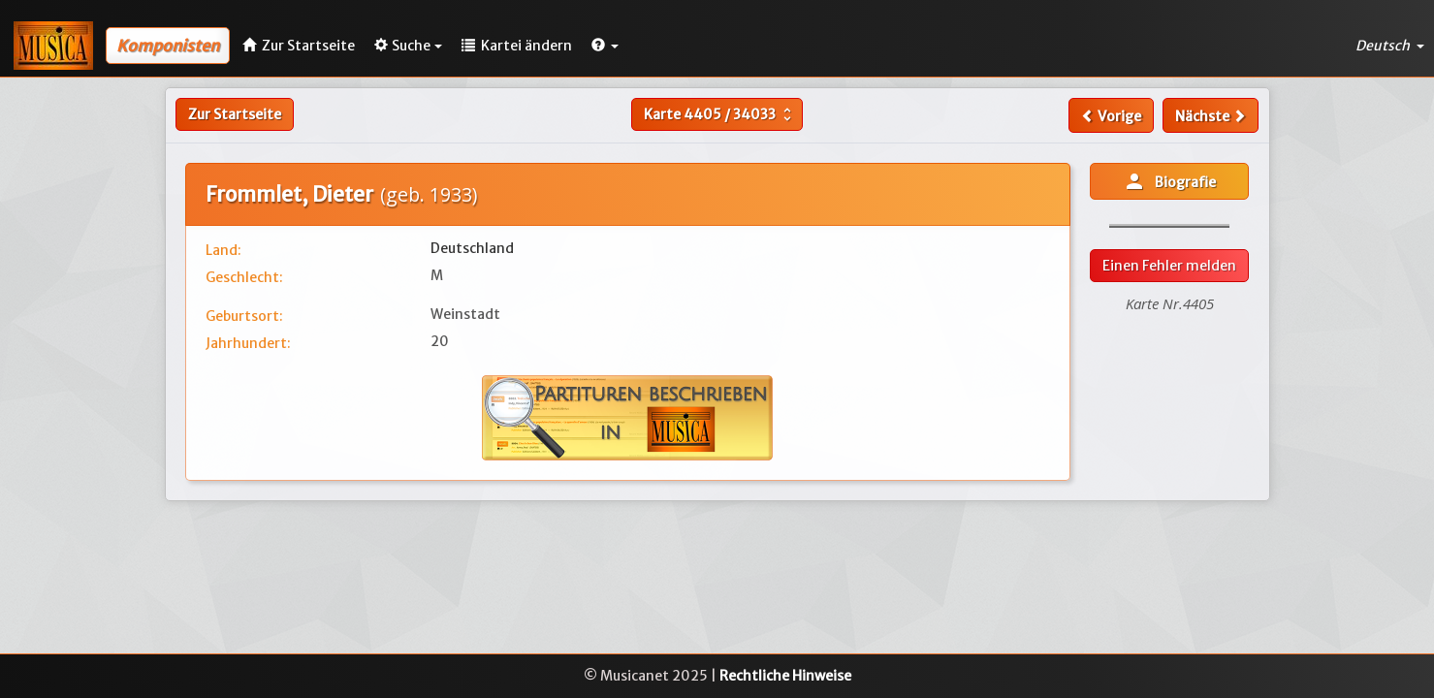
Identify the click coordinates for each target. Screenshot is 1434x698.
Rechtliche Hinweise (785, 675)
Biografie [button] (1169, 181)
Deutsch (1389, 45)
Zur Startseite (234, 114)
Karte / (720, 114)
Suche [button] (408, 45)
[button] (605, 45)
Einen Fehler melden (1169, 265)
